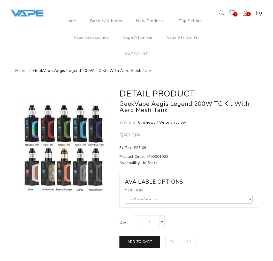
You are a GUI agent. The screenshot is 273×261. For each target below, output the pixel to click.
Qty (122, 222)
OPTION (135, 190)
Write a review (172, 122)
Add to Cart (139, 241)
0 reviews (147, 122)
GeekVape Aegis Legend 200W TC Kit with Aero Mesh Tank (92, 70)
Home (21, 70)
